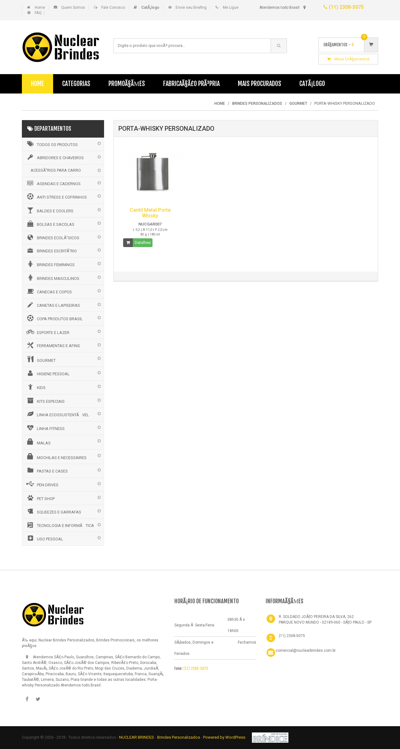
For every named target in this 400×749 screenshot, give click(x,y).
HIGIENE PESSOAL (47, 373)
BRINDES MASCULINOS (52, 278)
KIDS (35, 387)
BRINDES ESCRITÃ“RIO (51, 250)
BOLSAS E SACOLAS (49, 223)
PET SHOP (40, 498)
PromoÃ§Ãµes (126, 84)
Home (40, 7)
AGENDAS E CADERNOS (53, 183)
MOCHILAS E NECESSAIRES (56, 456)
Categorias (76, 84)
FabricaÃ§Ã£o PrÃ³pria (191, 84)
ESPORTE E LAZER (47, 332)
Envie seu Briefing (191, 7)
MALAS (38, 441)
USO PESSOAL (44, 538)
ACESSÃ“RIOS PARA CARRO (56, 170)
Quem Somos (73, 7)
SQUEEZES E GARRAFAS (53, 511)
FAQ (38, 13)
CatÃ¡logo (312, 84)
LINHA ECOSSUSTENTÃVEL (57, 414)
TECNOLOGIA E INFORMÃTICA (59, 525)
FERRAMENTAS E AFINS (52, 345)
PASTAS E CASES (46, 470)
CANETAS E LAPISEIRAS (52, 305)
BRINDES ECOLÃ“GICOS (52, 237)
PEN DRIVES (41, 484)
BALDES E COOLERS (49, 210)
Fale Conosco (113, 7)
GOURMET (40, 359)
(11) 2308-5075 (343, 7)
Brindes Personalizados (179, 737)
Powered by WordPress (224, 737)
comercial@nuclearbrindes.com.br (306, 650)
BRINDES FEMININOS (50, 264)
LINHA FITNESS (45, 428)
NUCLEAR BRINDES (136, 737)
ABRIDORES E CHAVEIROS (54, 157)
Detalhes (143, 242)
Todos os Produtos (51, 144)
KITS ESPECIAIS (45, 400)
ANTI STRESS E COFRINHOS (56, 196)
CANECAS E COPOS (48, 291)
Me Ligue (230, 7)
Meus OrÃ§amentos (348, 59)
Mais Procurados (259, 84)
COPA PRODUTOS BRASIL (54, 318)
